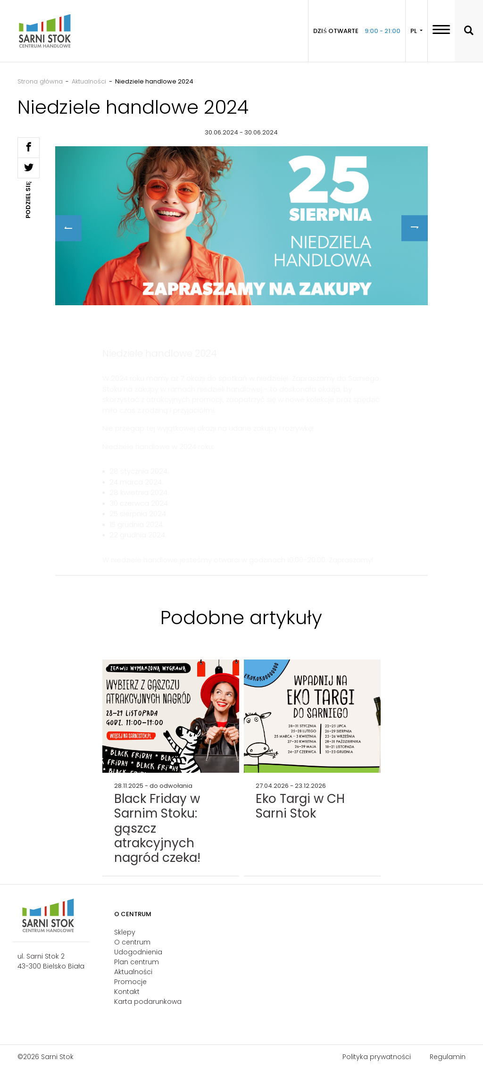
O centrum (132, 942)
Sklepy (124, 932)
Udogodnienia (138, 952)
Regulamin (448, 1056)
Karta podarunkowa (148, 1001)
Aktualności (133, 972)
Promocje (130, 981)
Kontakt (127, 991)
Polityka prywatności (376, 1056)
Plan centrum (136, 962)
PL (414, 30)
